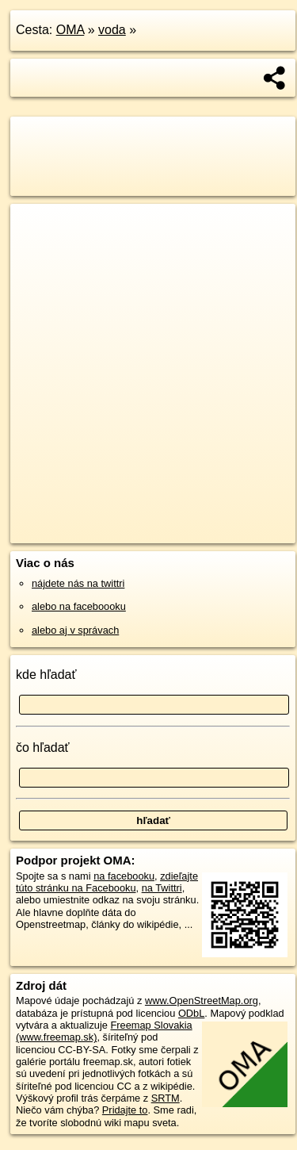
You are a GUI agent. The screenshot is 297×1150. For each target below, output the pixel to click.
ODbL (191, 1013)
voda (112, 29)
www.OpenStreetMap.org (201, 1000)
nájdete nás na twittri (78, 583)
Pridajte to (125, 1110)
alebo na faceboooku (79, 606)
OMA (70, 29)
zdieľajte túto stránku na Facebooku (107, 882)
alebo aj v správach (75, 630)
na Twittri (162, 888)
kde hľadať (46, 674)
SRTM (165, 1098)
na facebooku (123, 876)
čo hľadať (43, 747)
